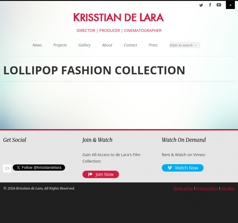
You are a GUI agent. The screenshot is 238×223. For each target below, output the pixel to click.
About (107, 45)
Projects (60, 45)
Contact (130, 45)
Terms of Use (183, 188)
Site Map (228, 188)
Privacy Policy (207, 188)
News (37, 45)
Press (153, 45)
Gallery (84, 45)
